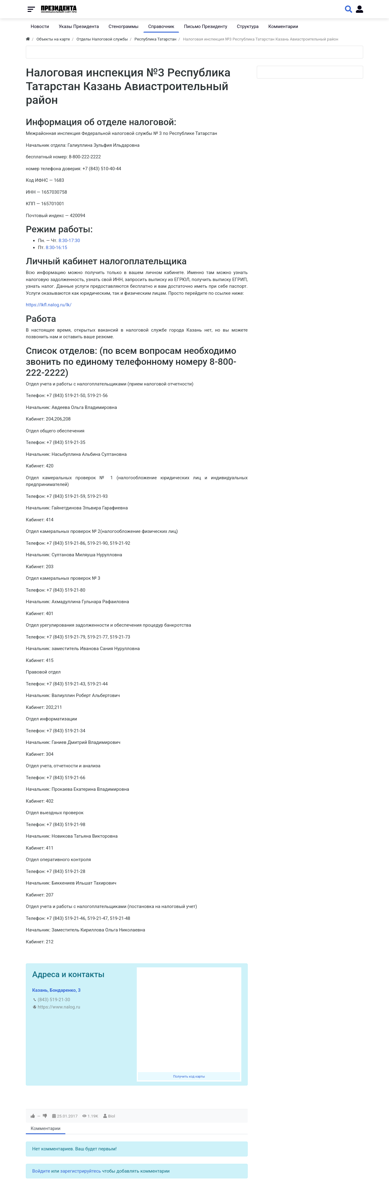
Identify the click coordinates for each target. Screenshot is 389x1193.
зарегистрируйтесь (80, 1171)
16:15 (61, 247)
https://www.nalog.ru (59, 1007)
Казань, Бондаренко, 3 (56, 990)
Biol (111, 1116)
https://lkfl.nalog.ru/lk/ (48, 305)
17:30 (74, 240)
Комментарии (45, 1128)
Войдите (41, 1171)
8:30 (63, 240)
